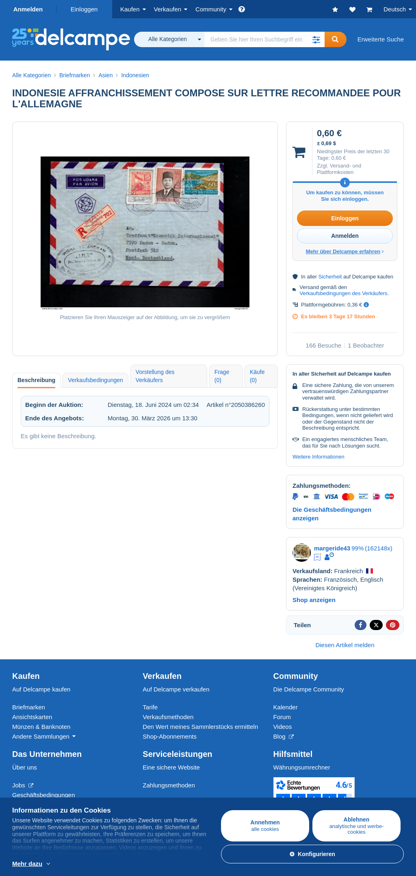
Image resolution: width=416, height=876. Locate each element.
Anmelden (28, 9)
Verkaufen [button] (168, 9)
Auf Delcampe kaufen (41, 689)
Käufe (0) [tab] (257, 376)
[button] (316, 39)
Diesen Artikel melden (344, 644)
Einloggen (84, 9)
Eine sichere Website (171, 767)
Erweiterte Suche (381, 39)
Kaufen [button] (130, 9)
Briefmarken (28, 707)
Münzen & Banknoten (41, 726)
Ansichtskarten (32, 716)
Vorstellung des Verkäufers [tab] (155, 376)
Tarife (150, 707)
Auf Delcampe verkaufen (176, 689)
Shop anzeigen (314, 599)
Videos (282, 726)
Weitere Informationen (318, 457)
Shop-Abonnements (170, 736)
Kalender (285, 707)
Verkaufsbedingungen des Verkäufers (343, 293)
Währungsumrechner (301, 767)
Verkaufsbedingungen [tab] (95, 380)
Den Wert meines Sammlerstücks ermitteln (200, 726)
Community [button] (210, 9)
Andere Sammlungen (40, 736)
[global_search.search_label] (264, 39)
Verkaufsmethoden (168, 716)
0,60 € (338, 158)
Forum (282, 716)
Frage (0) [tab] (222, 376)
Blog (283, 736)
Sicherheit (330, 277)
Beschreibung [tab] (36, 380)
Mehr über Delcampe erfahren (345, 251)
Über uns (24, 767)
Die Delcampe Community (308, 689)
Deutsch (395, 9)
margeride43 (332, 548)
